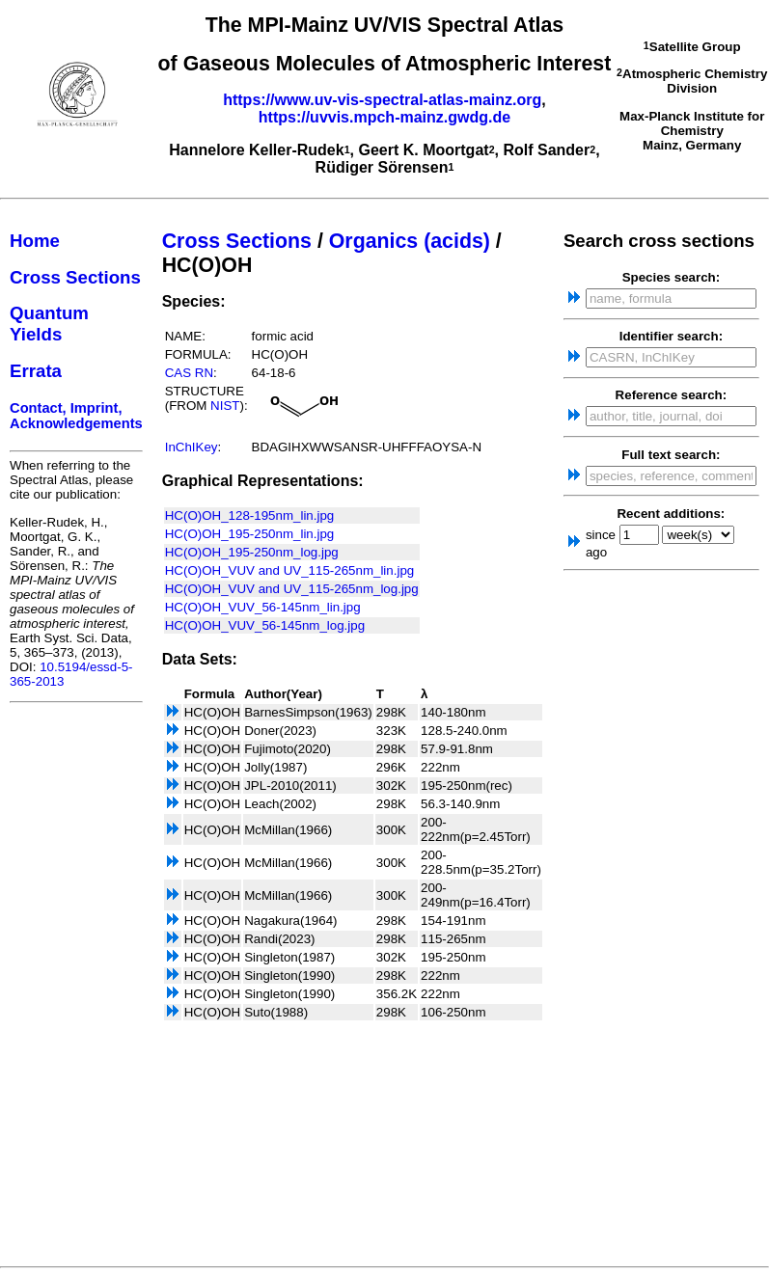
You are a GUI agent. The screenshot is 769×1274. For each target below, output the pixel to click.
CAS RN (189, 373)
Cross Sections (75, 277)
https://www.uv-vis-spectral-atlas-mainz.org (382, 100)
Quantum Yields (49, 323)
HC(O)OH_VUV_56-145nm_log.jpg (265, 625)
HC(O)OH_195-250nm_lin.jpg (250, 534)
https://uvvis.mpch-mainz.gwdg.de (384, 117)
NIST (224, 405)
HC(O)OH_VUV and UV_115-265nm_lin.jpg (290, 570)
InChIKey (191, 447)
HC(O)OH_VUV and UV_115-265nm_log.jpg (292, 589)
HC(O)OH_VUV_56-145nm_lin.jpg (263, 607)
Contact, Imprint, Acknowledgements (76, 415)
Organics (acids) (409, 241)
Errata (36, 371)
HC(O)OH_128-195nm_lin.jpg (250, 515)
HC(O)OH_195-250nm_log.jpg (252, 552)
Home (35, 240)
